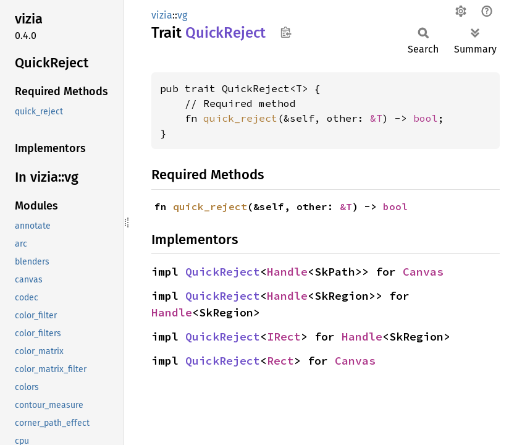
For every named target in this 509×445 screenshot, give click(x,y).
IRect (284, 336)
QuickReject (222, 272)
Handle (287, 272)
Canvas (423, 272)
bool (425, 118)
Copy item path (286, 32)
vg (182, 15)
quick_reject (240, 118)
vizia (161, 15)
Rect (280, 361)
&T (376, 118)
